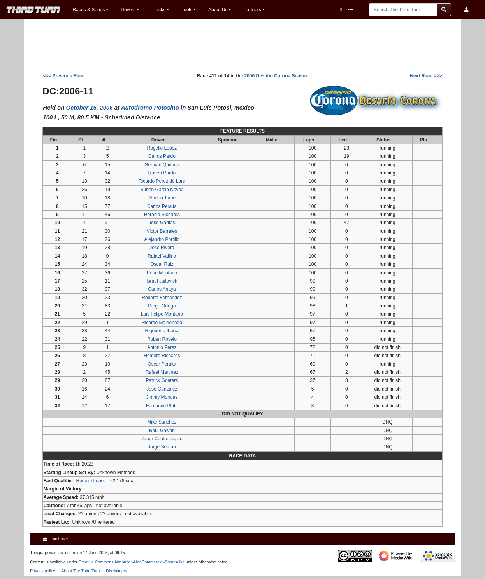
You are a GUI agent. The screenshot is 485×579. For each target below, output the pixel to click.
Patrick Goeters (162, 380)
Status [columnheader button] (383, 140)
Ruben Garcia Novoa (162, 189)
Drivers (128, 9)
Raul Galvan (162, 430)
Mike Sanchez (161, 422)
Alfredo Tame (162, 198)
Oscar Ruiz (161, 264)
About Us (217, 9)
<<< (63, 75)
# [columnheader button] (103, 140)
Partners (252, 9)
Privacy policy (42, 571)
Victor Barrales (162, 231)
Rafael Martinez (162, 372)
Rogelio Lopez (162, 148)
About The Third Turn (80, 571)
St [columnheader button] (80, 140)
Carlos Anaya (162, 289)
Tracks (158, 9)
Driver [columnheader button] (158, 140)
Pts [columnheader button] (423, 140)
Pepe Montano (162, 273)
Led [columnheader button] (343, 140)
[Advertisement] (242, 43)
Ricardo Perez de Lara (162, 181)
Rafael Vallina (162, 256)
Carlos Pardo (162, 156)
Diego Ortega (162, 306)
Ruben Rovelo (162, 339)
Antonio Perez (161, 347)
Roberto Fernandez (162, 297)
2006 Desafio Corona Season (276, 75)
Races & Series (89, 9)
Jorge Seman (162, 447)
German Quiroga (161, 164)
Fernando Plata (162, 405)
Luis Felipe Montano (162, 314)
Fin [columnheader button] (53, 140)
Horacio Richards (162, 214)
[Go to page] (444, 9)
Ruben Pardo (162, 173)
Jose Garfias (162, 222)
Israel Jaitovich (161, 281)
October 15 (81, 107)
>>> (426, 75)
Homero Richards (162, 355)
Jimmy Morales (162, 397)
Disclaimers (116, 571)
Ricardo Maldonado (162, 322)
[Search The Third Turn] (403, 9)
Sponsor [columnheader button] (227, 140)
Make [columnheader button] (272, 140)
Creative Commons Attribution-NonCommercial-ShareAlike (132, 562)
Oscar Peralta (162, 364)
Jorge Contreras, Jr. (161, 438)
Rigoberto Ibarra (162, 330)
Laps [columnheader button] (308, 140)
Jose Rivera (161, 247)
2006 (106, 107)
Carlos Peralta (162, 206)
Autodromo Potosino (150, 107)
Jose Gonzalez (161, 389)
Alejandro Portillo (162, 239)
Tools (186, 9)
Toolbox (58, 538)
